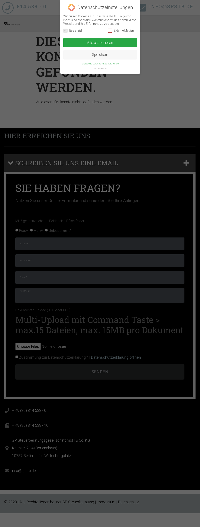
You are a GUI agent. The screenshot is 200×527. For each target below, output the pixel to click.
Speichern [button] (100, 53)
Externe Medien (121, 29)
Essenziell (73, 29)
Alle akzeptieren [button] (100, 41)
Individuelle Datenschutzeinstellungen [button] (100, 62)
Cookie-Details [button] (100, 67)
